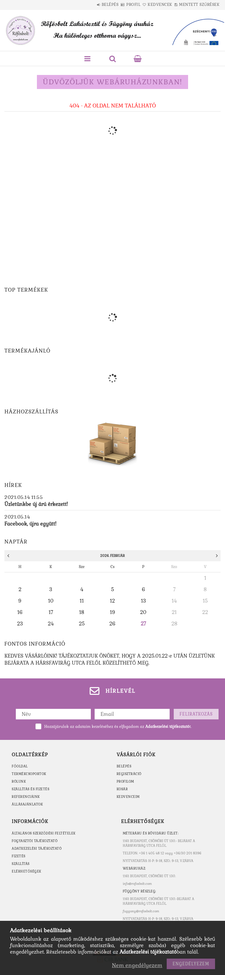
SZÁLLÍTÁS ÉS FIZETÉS (30, 789)
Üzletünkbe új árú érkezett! (36, 504)
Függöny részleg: (139, 891)
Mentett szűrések (201, 4)
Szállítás (21, 864)
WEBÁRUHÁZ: (134, 868)
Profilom (125, 781)
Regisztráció (129, 774)
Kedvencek (155, 4)
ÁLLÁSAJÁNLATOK (27, 804)
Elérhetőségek (26, 871)
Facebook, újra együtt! (30, 524)
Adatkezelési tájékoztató (37, 848)
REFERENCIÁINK (26, 797)
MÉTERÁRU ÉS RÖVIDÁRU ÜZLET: (151, 833)
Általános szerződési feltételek (44, 833)
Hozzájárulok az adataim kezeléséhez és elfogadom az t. (117, 726)
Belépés (92, 4)
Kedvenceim (128, 797)
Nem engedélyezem (137, 965)
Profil (122, 4)
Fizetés (18, 856)
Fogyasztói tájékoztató (34, 841)
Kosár (122, 789)
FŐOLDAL (20, 766)
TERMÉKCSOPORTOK (29, 774)
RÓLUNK (19, 781)
